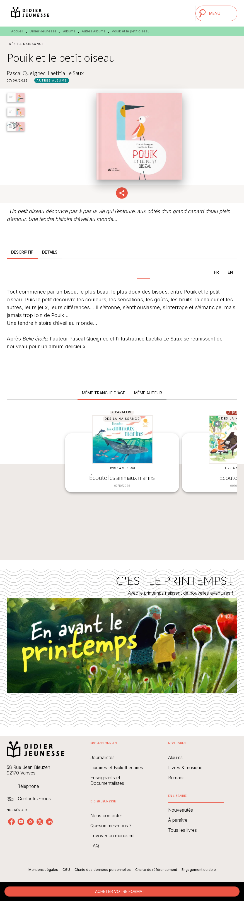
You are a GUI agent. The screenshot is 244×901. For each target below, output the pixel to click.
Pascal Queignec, (27, 73)
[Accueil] (30, 13)
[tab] (22, 252)
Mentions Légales (43, 869)
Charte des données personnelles (102, 869)
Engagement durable (199, 869)
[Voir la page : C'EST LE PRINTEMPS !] (122, 641)
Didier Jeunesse (43, 31)
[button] (51, 80)
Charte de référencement (156, 869)
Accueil (17, 31)
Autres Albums (93, 31)
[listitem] (11, 821)
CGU (66, 869)
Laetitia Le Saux (66, 73)
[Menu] (216, 13)
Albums (69, 31)
